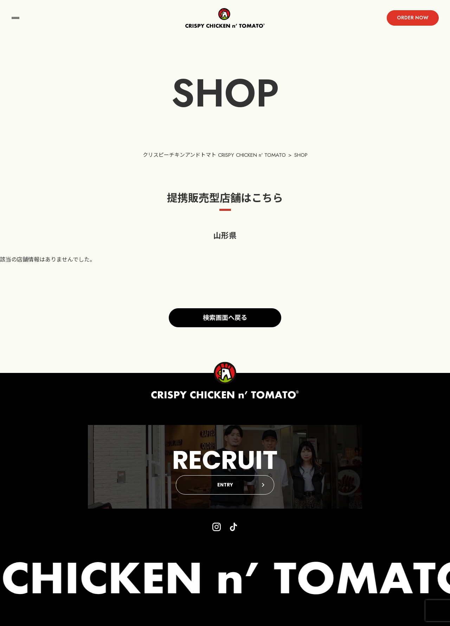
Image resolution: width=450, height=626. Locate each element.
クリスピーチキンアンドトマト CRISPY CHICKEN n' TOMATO (214, 155)
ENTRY (225, 485)
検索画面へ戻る (225, 317)
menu (15, 18)
